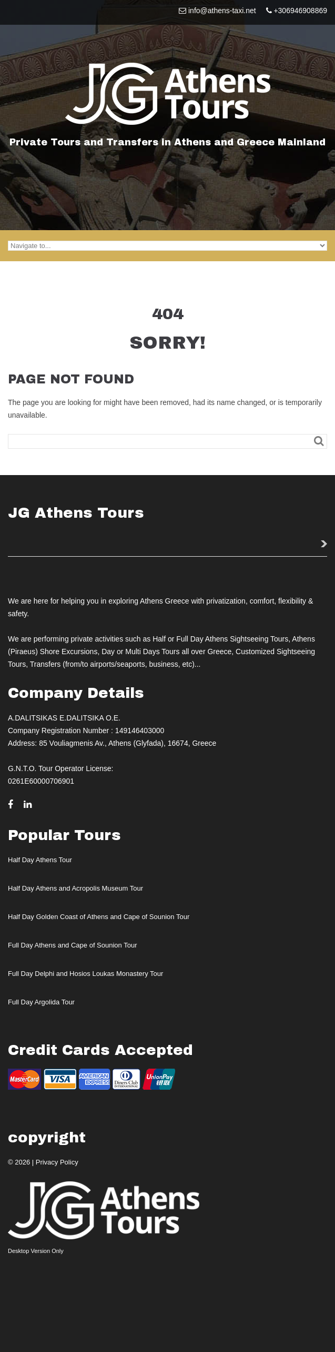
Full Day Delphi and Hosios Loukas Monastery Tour (85, 974)
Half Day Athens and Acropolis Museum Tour (75, 888)
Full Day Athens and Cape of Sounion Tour (72, 945)
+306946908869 (300, 10)
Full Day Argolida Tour (41, 1002)
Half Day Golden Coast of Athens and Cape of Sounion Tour (98, 917)
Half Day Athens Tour (40, 860)
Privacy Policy (57, 1162)
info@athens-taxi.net (222, 10)
